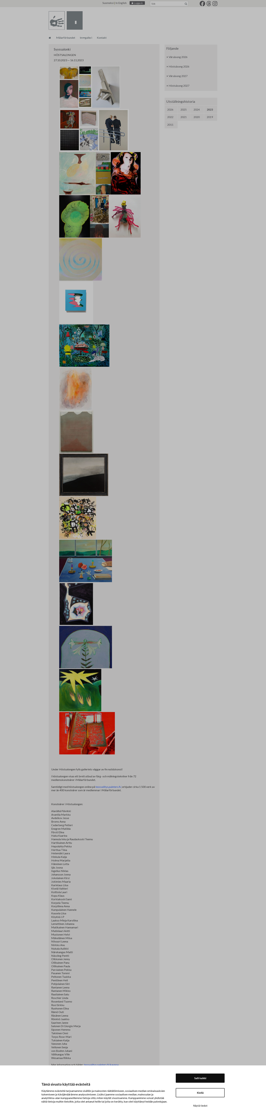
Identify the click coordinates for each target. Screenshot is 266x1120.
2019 (210, 117)
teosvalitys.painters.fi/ (108, 786)
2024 (197, 109)
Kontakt (102, 37)
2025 (183, 109)
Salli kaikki (200, 1078)
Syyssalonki (62, 49)
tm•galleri (86, 37)
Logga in (138, 3)
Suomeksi (108, 2)
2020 (197, 117)
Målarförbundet (65, 37)
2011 (170, 124)
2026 (170, 109)
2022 (170, 117)
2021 (183, 117)
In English (121, 2)
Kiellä (200, 1092)
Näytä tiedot (200, 1105)
